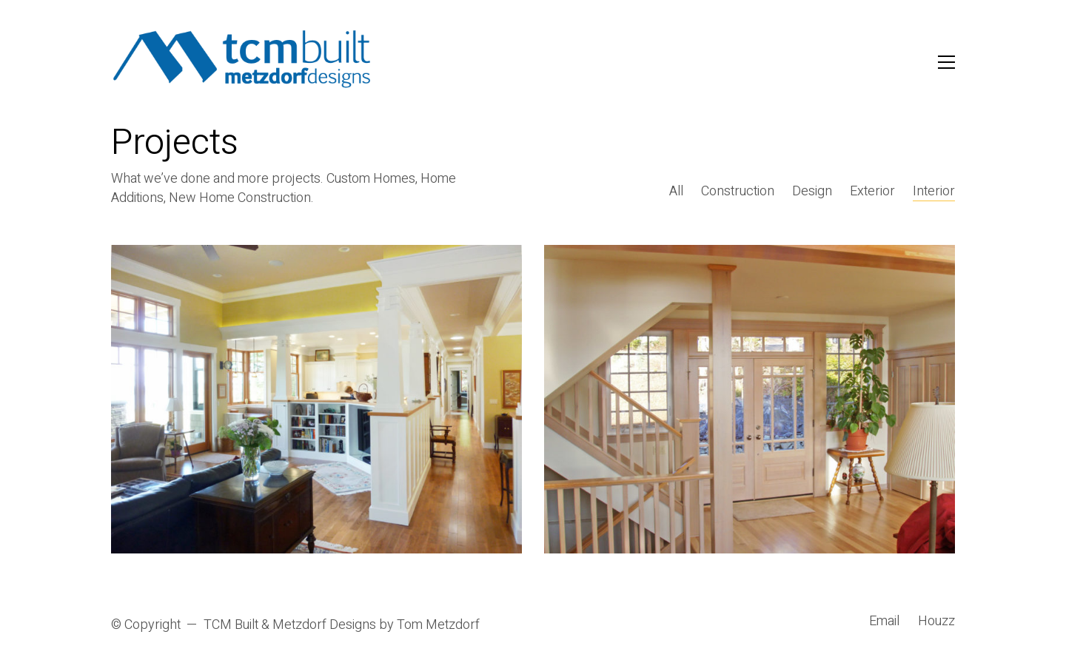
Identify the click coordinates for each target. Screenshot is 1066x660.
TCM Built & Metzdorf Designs (290, 625)
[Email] (884, 621)
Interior (934, 192)
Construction (737, 192)
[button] (946, 62)
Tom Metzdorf (438, 625)
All (676, 192)
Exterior (872, 192)
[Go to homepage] (242, 61)
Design (812, 192)
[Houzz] (936, 621)
